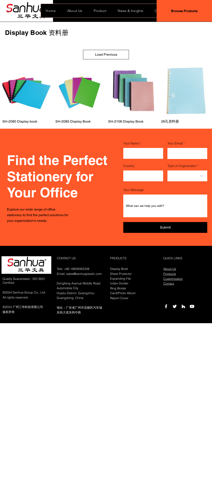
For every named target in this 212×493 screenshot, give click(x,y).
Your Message (133, 189)
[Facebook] (166, 306)
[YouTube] (192, 306)
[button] (130, 11)
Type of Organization (181, 165)
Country (129, 165)
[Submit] (165, 227)
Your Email (175, 143)
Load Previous (106, 54)
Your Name (131, 143)
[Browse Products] (184, 11)
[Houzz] (183, 306)
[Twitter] (174, 306)
